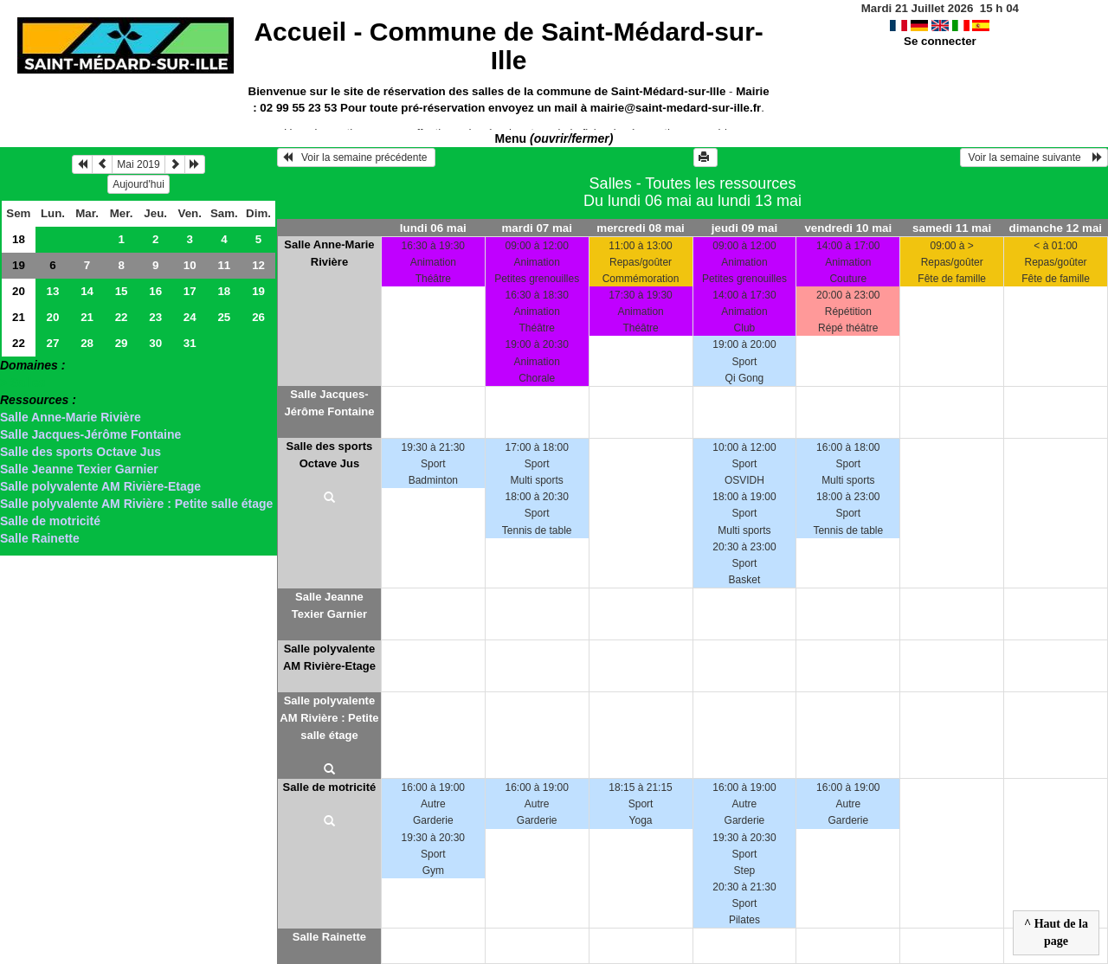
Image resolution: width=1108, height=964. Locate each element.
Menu (554, 138)
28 (87, 343)
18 (18, 239)
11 (223, 265)
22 (121, 317)
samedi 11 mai (951, 228)
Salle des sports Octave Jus (80, 452)
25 (223, 317)
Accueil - (508, 45)
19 (18, 265)
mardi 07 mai (536, 228)
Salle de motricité (50, 521)
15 (121, 291)
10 (190, 265)
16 (155, 291)
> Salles (23, 382)
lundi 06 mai (433, 228)
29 (121, 343)
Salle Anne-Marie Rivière (70, 417)
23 (155, 317)
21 (18, 317)
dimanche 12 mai (1055, 228)
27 (53, 343)
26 (258, 317)
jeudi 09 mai (744, 228)
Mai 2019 (138, 164)
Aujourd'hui (138, 184)
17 (190, 291)
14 (87, 291)
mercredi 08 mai (640, 228)
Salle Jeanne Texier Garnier (79, 469)
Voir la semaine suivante (1034, 157)
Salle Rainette (40, 538)
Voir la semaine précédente (356, 157)
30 (155, 343)
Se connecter (940, 41)
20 (18, 291)
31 (190, 343)
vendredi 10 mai (848, 228)
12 (258, 265)
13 (53, 291)
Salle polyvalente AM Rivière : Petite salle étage (136, 504)
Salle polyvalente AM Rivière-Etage (100, 486)
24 (190, 317)
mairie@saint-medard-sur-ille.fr (675, 107)
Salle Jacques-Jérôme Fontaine (90, 434)
